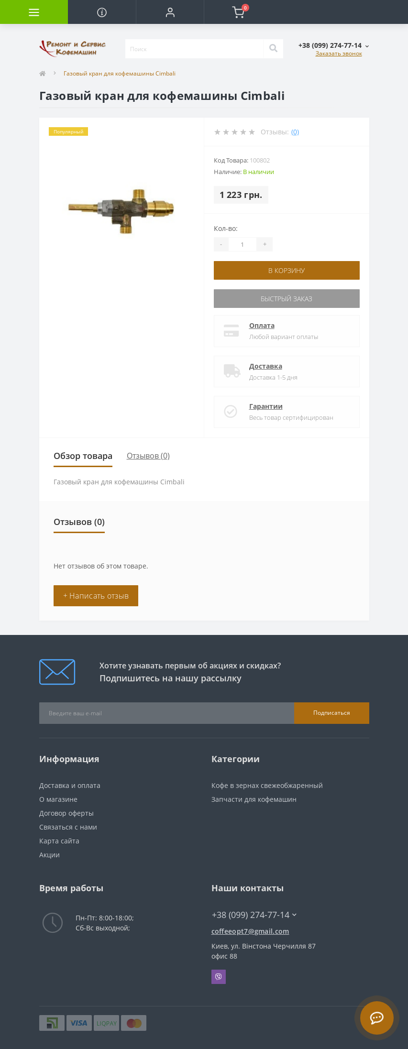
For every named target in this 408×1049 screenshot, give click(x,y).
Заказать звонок (339, 53)
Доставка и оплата (69, 785)
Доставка (265, 366)
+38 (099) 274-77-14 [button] (254, 914)
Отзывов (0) (148, 455)
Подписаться (331, 713)
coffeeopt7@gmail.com (250, 931)
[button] (170, 12)
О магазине (58, 799)
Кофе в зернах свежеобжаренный (267, 785)
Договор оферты (66, 813)
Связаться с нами (68, 826)
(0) (295, 131)
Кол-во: (226, 228)
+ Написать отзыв (96, 595)
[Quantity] (242, 244)
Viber (218, 976)
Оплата (262, 325)
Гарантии (266, 406)
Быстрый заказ (286, 298)
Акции (49, 854)
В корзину (286, 270)
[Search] (273, 48)
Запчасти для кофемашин (254, 799)
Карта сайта (59, 840)
